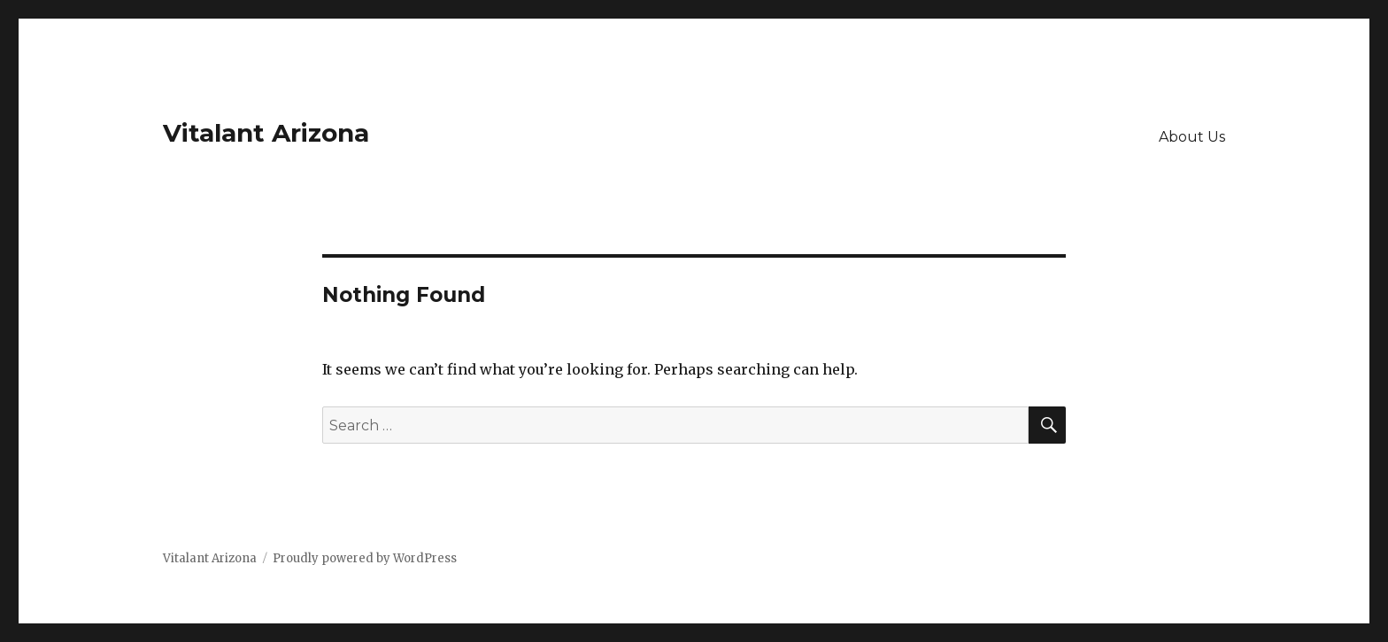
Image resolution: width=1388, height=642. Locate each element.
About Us (1192, 136)
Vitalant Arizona (266, 133)
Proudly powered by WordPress (365, 558)
